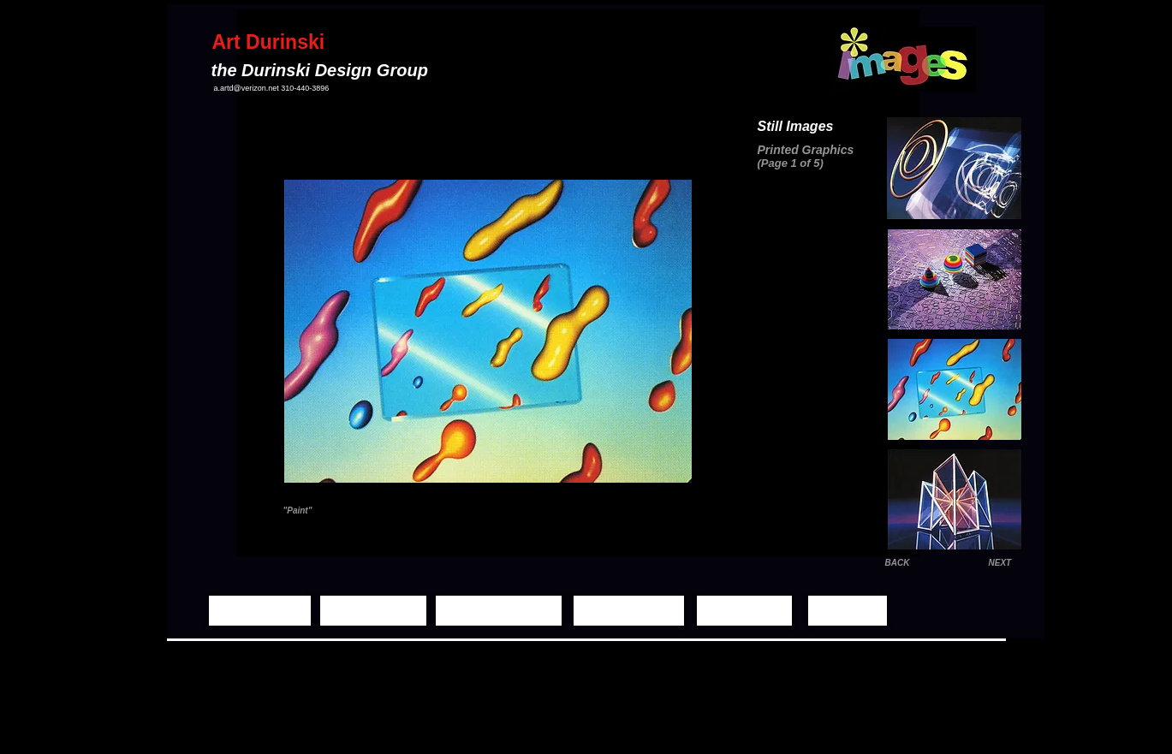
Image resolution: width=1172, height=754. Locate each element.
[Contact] (847, 611)
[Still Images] (373, 611)
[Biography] (744, 611)
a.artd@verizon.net (246, 88)
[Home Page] (260, 611)
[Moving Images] (499, 611)
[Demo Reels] (629, 611)
